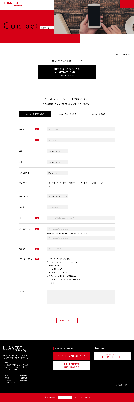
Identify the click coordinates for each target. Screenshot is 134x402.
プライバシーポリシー (123, 385)
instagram (49, 397)
